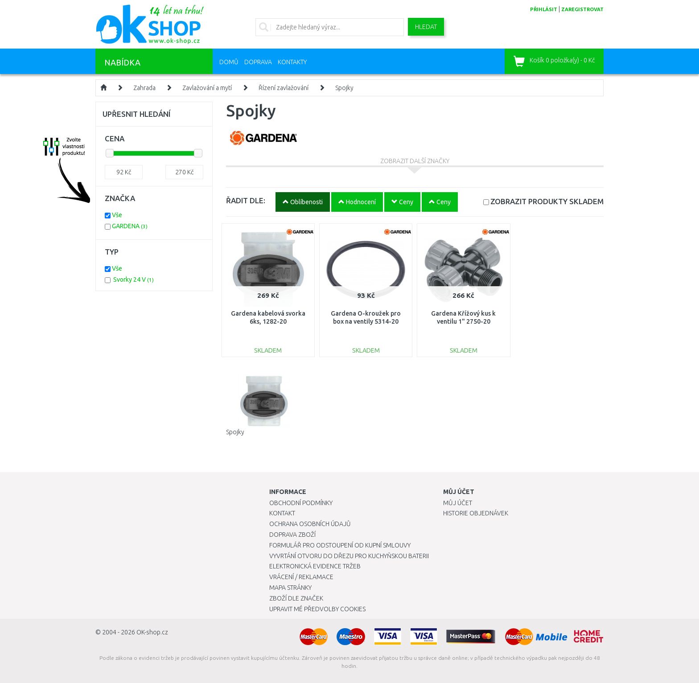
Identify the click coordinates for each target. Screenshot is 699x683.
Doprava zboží (292, 534)
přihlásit (543, 9)
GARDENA (130, 226)
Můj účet (457, 502)
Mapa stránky (290, 587)
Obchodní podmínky (301, 502)
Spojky (344, 87)
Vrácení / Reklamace (301, 576)
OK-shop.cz (152, 632)
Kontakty (292, 62)
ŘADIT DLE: (245, 200)
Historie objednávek (475, 513)
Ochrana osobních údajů (310, 523)
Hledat (426, 26)
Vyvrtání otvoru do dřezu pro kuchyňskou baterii (349, 556)
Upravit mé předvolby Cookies (317, 609)
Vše (117, 214)
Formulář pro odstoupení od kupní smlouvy (340, 545)
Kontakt (282, 513)
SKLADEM (547, 201)
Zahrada (144, 87)
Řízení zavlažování (283, 87)
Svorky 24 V (133, 279)
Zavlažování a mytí (207, 87)
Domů (228, 62)
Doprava (258, 62)
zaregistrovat (582, 9)
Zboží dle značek (296, 598)
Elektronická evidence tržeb (315, 566)
